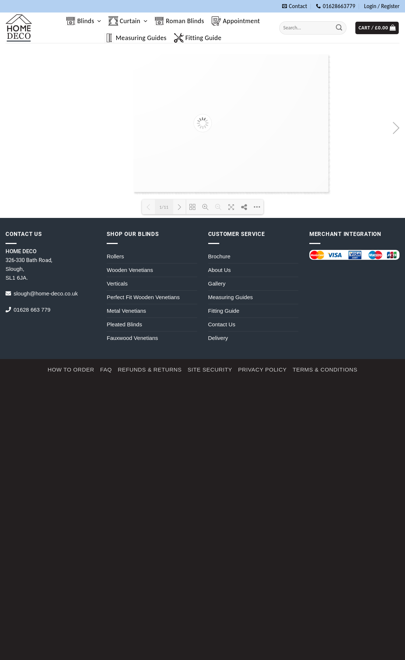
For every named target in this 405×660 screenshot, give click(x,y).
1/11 (163, 207)
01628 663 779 (32, 309)
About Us (219, 270)
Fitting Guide (197, 38)
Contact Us (221, 324)
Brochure (219, 256)
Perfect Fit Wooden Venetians (143, 297)
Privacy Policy (262, 369)
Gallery (217, 283)
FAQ (106, 369)
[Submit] (339, 27)
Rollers (115, 256)
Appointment (236, 21)
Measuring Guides (135, 38)
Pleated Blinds (124, 324)
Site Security (210, 369)
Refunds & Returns (150, 369)
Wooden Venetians (130, 270)
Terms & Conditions (324, 369)
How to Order (70, 369)
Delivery (218, 338)
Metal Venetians (126, 311)
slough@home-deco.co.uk (46, 293)
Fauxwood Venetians (132, 338)
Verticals (117, 283)
